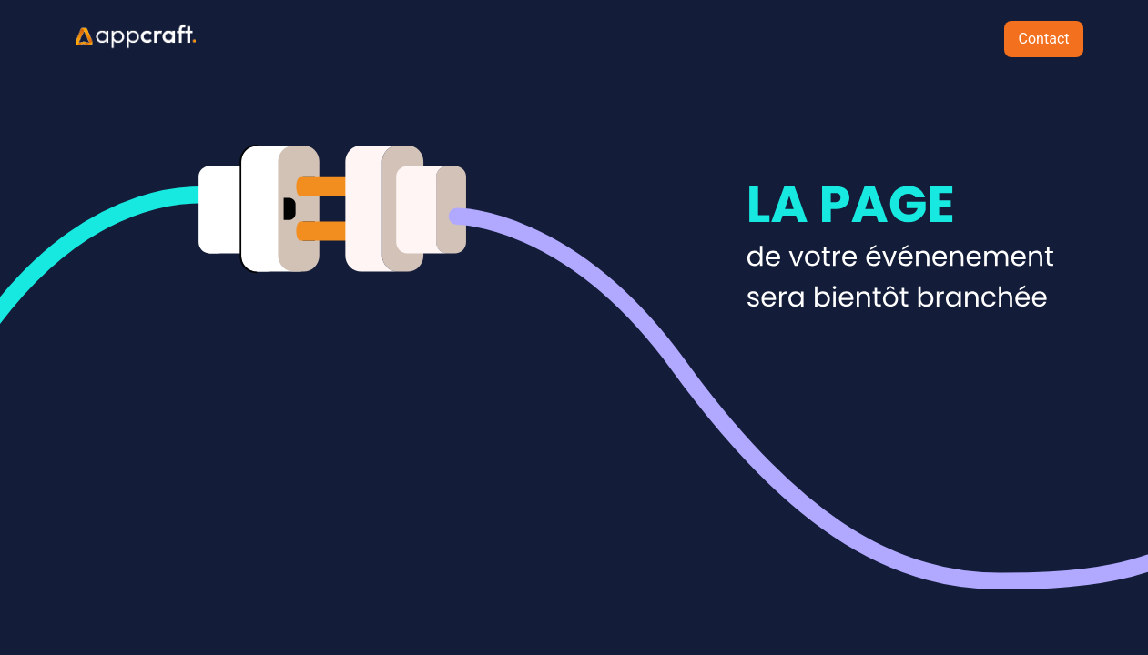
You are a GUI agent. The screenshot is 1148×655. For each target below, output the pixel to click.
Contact (1044, 38)
